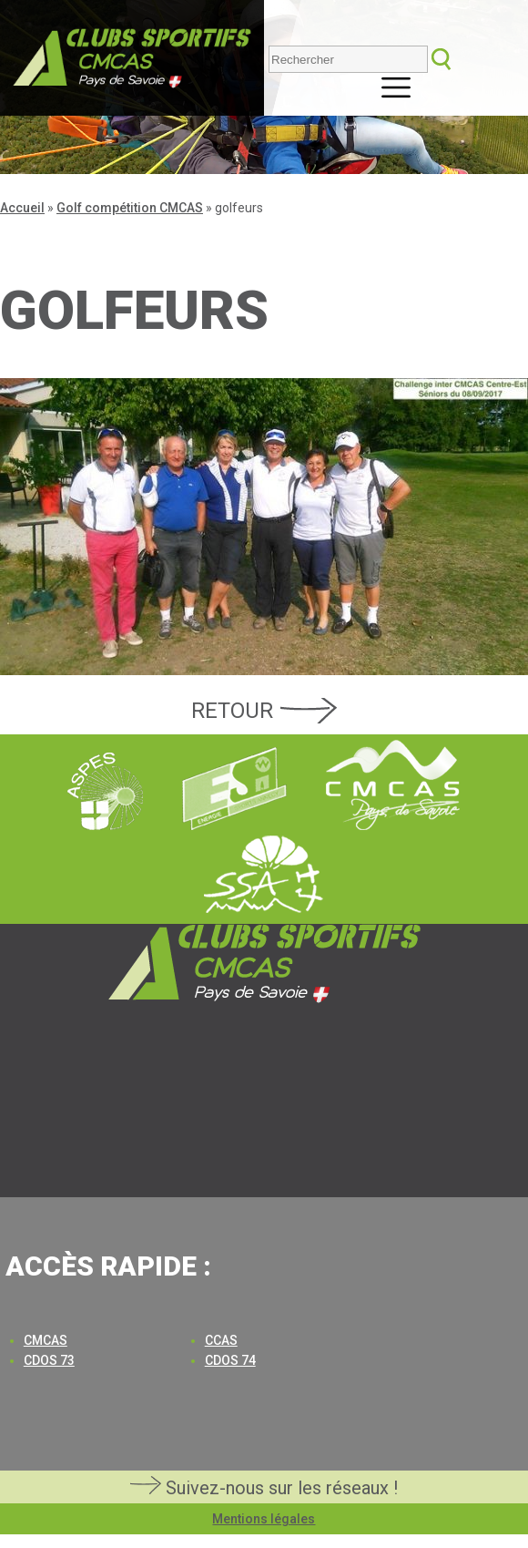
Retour (232, 710)
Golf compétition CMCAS (129, 207)
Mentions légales (263, 1519)
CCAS (221, 1340)
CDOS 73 (49, 1360)
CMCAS (45, 1340)
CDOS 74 (230, 1360)
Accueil (22, 207)
